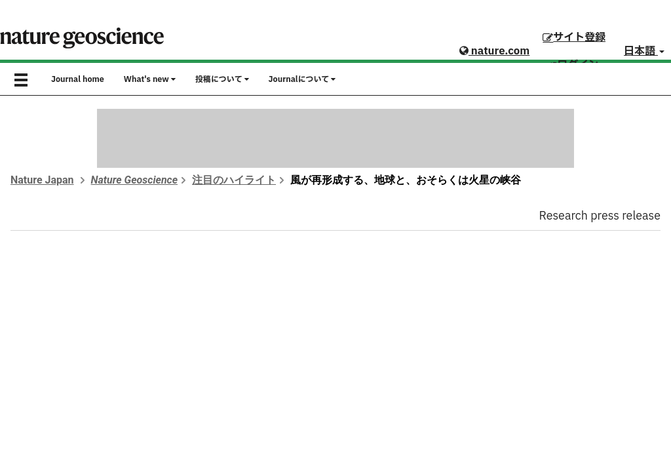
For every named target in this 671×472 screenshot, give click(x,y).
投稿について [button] (222, 79)
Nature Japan (42, 180)
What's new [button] (150, 79)
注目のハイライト (234, 180)
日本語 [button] (644, 51)
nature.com (494, 51)
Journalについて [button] (302, 79)
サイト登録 (574, 37)
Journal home (77, 79)
